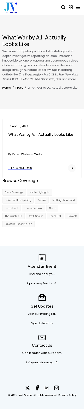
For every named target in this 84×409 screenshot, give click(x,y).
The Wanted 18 (13, 216)
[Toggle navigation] (78, 7)
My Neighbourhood (63, 200)
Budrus (42, 200)
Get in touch (31, 353)
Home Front (11, 208)
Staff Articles (35, 216)
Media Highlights (40, 192)
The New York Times (20, 168)
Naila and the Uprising (18, 200)
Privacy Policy (67, 395)
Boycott (72, 216)
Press (19, 88)
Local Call (55, 216)
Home (6, 88)
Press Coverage (14, 192)
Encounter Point (34, 208)
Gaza (52, 208)
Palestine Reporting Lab (18, 224)
